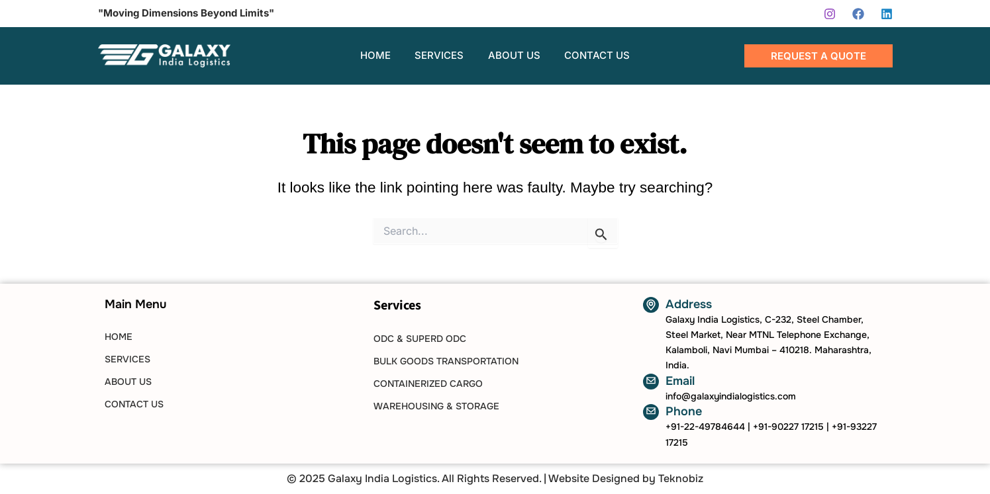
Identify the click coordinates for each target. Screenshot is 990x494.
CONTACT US (134, 404)
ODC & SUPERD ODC (419, 339)
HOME (118, 337)
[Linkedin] (887, 14)
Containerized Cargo (428, 384)
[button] (818, 55)
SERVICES (127, 359)
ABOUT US (128, 382)
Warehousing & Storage (436, 406)
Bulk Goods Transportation (446, 361)
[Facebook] (858, 14)
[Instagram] (830, 14)
